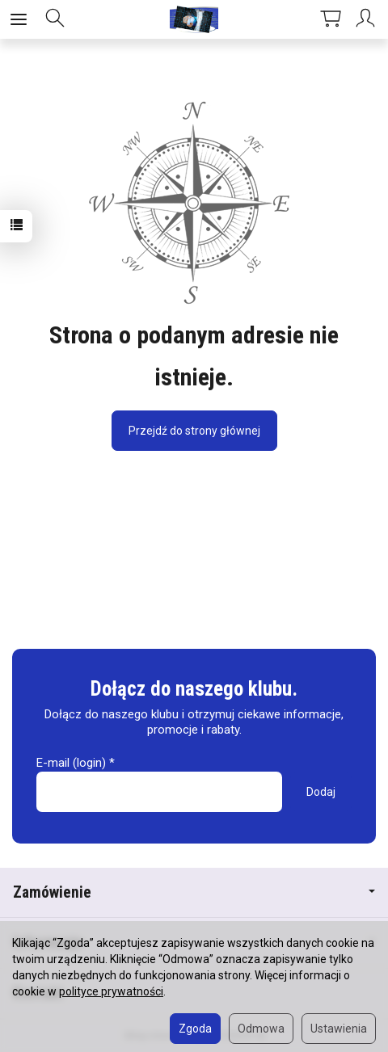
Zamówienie (194, 892)
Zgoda (195, 1028)
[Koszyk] (330, 19)
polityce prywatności (111, 991)
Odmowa (261, 1028)
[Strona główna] (194, 19)
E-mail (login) (71, 762)
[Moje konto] (368, 19)
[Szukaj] (55, 19)
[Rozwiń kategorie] (18, 19)
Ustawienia (338, 1028)
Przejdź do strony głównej (194, 430)
